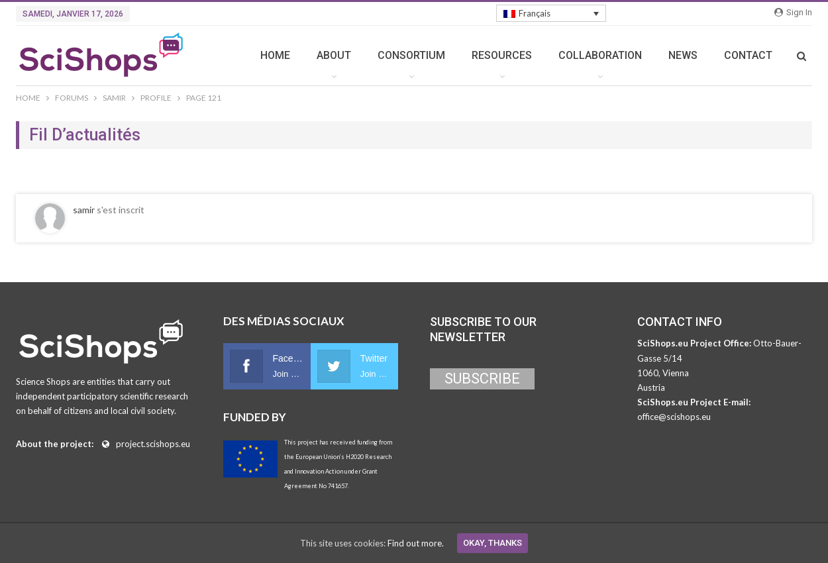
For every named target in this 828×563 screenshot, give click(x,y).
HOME (275, 55)
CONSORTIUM (411, 55)
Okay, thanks (492, 543)
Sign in (793, 12)
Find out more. (416, 543)
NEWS (683, 55)
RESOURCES (502, 55)
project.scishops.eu (153, 443)
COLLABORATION (600, 55)
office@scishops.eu (674, 416)
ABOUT (334, 55)
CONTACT (748, 55)
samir (84, 209)
